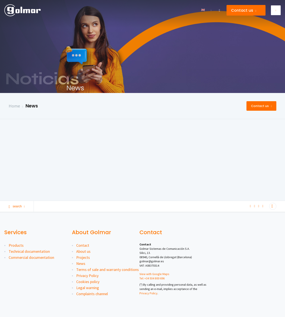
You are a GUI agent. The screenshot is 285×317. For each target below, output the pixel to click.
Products (16, 245)
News (32, 106)
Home (14, 106)
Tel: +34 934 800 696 (152, 278)
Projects (83, 257)
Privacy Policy (87, 275)
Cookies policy (87, 281)
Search (17, 206)
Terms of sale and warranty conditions (107, 269)
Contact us (243, 10)
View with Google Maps (154, 274)
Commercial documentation (31, 257)
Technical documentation (29, 251)
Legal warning (87, 287)
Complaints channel (92, 293)
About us (83, 251)
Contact (82, 245)
